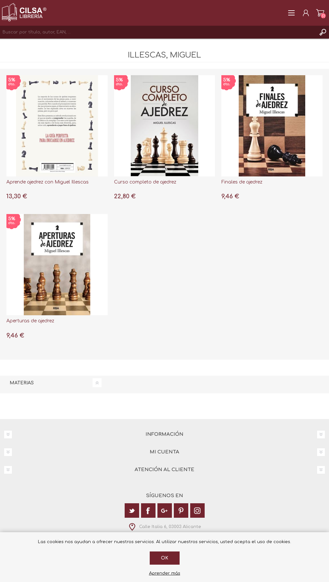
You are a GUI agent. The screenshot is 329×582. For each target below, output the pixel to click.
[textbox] (158, 32)
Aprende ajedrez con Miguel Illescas (47, 182)
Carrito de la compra (320, 13)
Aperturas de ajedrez (30, 320)
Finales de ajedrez (241, 182)
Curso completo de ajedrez (145, 182)
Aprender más (164, 573)
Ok (164, 558)
